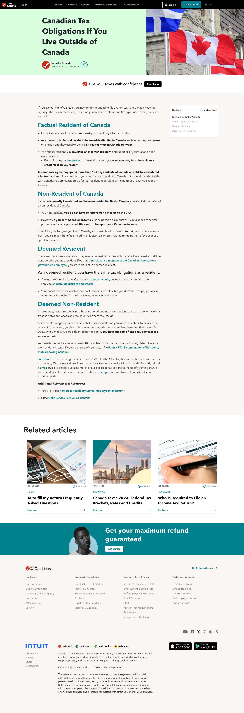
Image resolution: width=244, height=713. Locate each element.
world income (100, 279)
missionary (98, 260)
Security (30, 607)
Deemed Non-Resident (68, 303)
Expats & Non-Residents (88, 602)
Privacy (29, 657)
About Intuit (32, 653)
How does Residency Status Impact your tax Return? (92, 390)
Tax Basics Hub (34, 584)
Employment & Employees (138, 588)
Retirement (130, 612)
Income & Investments (106, 4)
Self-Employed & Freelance (139, 593)
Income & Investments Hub (139, 584)
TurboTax (43, 359)
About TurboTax (182, 602)
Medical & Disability (86, 607)
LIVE (43, 367)
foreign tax (73, 160)
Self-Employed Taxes (184, 598)
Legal (29, 661)
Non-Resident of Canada (70, 193)
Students (79, 598)
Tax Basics (57, 4)
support (105, 372)
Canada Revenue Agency (40, 593)
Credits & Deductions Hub (89, 584)
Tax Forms (31, 598)
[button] (223, 4)
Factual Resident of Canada (74, 125)
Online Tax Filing (182, 588)
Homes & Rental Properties (90, 593)
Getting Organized (36, 588)
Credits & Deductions (78, 4)
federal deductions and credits (73, 283)
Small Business (132, 598)
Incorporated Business (136, 617)
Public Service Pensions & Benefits (68, 397)
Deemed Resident (61, 248)
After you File (33, 602)
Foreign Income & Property (139, 607)
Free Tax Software (183, 584)
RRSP (126, 602)
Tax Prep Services (182, 593)
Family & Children (85, 588)
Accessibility (32, 665)
